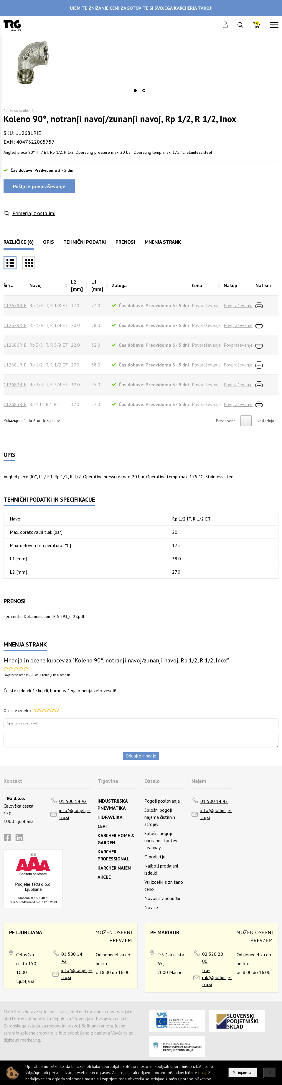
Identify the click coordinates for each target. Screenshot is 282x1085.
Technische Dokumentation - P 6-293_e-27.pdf (44, 616)
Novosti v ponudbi (162, 898)
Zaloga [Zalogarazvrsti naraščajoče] (119, 285)
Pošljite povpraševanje (39, 186)
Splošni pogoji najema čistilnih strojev (159, 817)
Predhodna (225, 420)
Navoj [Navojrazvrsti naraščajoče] (35, 285)
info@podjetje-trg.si (74, 813)
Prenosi (125, 242)
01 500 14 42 (73, 801)
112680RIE (15, 345)
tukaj (202, 1072)
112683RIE (15, 404)
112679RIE (15, 325)
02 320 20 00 (212, 957)
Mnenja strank (163, 242)
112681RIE (15, 365)
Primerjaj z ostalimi (33, 213)
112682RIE (15, 384)
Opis (48, 242)
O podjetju (154, 857)
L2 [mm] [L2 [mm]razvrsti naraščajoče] (77, 285)
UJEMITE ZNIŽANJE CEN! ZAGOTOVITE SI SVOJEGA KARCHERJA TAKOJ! (141, 8)
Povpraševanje (238, 305)
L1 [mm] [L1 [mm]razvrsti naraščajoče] (97, 285)
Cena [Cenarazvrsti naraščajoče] (197, 285)
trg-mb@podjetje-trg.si (217, 977)
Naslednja (265, 420)
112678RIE (15, 305)
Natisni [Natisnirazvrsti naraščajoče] (263, 285)
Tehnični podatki (84, 242)
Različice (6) (19, 242)
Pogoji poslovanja (162, 801)
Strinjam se (243, 1072)
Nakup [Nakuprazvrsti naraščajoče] (230, 285)
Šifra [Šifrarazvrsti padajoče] (9, 285)
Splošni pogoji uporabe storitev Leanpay (160, 840)
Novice (151, 907)
